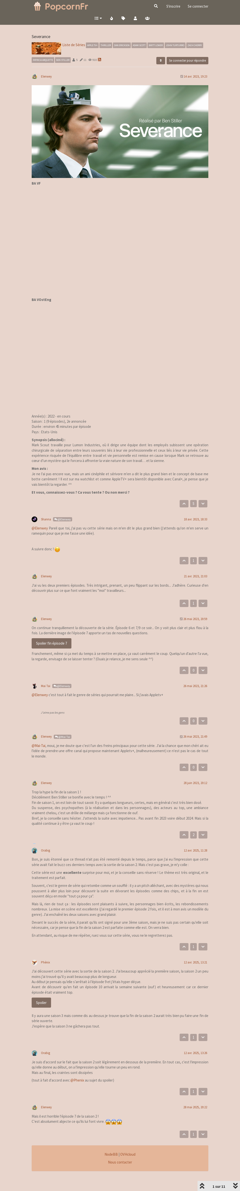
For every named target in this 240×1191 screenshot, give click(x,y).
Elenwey (46, 76)
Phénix (45, 962)
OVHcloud (127, 1154)
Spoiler (41, 1002)
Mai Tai (45, 686)
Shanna (46, 519)
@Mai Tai (62, 737)
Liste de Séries (73, 44)
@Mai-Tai (38, 745)
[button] (98, 18)
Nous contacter (120, 1162)
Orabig (45, 850)
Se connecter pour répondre (187, 60)
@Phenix (77, 1080)
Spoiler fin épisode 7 (51, 643)
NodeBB (111, 1154)
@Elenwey (62, 519)
